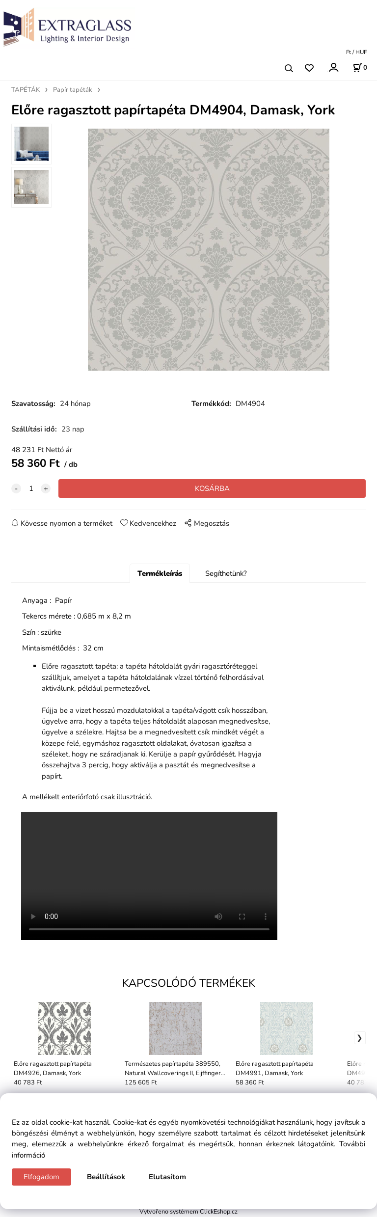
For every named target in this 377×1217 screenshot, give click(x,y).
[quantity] (31, 489)
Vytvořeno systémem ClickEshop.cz (188, 1212)
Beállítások (106, 1177)
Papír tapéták (72, 89)
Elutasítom (167, 1177)
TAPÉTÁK (25, 89)
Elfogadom (41, 1177)
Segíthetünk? (226, 574)
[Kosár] (359, 68)
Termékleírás (159, 574)
